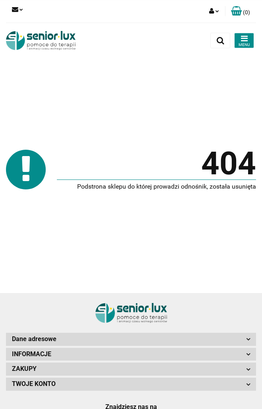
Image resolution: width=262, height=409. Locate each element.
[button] (240, 11)
